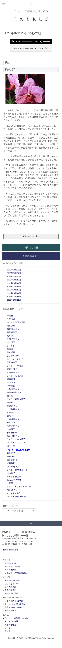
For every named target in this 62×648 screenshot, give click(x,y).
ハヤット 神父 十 (14, 477)
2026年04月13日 (14, 297)
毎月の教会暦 (10, 587)
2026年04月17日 (14, 283)
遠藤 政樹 (11, 463)
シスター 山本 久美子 (16, 439)
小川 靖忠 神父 (13, 467)
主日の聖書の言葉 (12, 581)
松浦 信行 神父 (13, 419)
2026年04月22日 (14, 270)
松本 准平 (11, 429)
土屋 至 (10, 483)
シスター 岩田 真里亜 (16, 322)
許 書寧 (11, 346)
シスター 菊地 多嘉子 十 (17, 470)
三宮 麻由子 (12, 362)
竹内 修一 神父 (13, 373)
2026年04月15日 (14, 290)
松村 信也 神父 (13, 426)
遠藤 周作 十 (12, 460)
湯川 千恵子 (12, 446)
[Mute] (41, 41)
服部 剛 (10, 403)
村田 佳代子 (12, 433)
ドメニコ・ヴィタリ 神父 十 (19, 487)
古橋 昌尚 (11, 413)
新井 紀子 (11, 453)
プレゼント (9, 628)
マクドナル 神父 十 (15, 493)
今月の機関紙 (10, 570)
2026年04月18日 (14, 280)
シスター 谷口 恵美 (15, 376)
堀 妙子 (10, 416)
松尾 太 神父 (12, 423)
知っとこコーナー (12, 584)
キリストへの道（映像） (15, 604)
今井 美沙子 (12, 319)
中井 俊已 (11, 386)
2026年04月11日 (14, 300)
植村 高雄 (11, 326)
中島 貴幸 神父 (13, 389)
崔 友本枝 (11, 379)
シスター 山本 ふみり (16, 443)
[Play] (13, 41)
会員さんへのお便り (13, 607)
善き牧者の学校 (11, 593)
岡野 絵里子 (12, 332)
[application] (31, 41)
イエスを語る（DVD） (14, 601)
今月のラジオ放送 (12, 567)
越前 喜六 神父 (13, 329)
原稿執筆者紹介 (31, 256)
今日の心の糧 (31, 247)
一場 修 (10, 316)
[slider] (27, 41)
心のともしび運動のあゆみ (16, 618)
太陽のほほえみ (11, 625)
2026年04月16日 (14, 287)
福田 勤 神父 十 (13, 490)
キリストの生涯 (11, 621)
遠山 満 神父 (12, 383)
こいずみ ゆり (13, 356)
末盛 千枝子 (12, 369)
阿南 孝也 (11, 456)
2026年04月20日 (14, 277)
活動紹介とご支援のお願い (16, 573)
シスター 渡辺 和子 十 (16, 497)
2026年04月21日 (14, 273)
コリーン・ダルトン (15, 359)
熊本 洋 (10, 349)
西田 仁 (10, 396)
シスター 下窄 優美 (15, 366)
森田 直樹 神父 (13, 436)
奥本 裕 (10, 336)
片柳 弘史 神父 (13, 339)
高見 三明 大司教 (14, 480)
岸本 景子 (11, 342)
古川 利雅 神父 (13, 409)
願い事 (7, 631)
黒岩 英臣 (11, 352)
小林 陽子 (11, 473)
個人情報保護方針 (10, 550)
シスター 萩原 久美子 (16, 399)
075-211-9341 (11, 541)
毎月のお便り (10, 611)
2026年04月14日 (14, 293)
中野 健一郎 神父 (14, 393)
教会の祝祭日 (10, 590)
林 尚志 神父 (12, 406)
